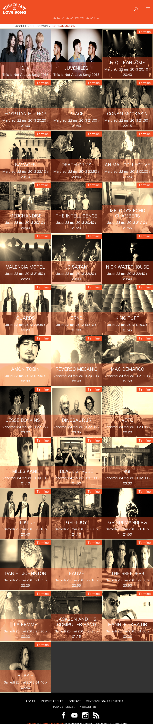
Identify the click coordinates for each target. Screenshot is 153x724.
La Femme (25, 625)
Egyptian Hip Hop (25, 114)
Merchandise (25, 216)
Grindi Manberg (127, 522)
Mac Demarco (127, 369)
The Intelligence (76, 216)
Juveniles (76, 68)
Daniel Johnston (25, 573)
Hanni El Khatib (127, 625)
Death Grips (76, 165)
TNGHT (127, 471)
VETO (127, 420)
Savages (25, 165)
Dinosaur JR (76, 420)
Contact (74, 701)
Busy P (25, 676)
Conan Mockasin (127, 114)
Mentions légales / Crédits (104, 701)
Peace (76, 114)
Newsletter (88, 707)
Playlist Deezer (64, 707)
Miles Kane (25, 471)
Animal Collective (127, 165)
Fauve (76, 573)
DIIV (25, 68)
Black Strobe (76, 471)
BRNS (76, 318)
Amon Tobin (25, 369)
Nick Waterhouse (127, 267)
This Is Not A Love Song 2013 (25, 74)
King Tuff (127, 318)
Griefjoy (76, 522)
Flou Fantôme (127, 63)
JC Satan (76, 267)
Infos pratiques (52, 701)
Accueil (31, 701)
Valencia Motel (25, 267)
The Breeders (127, 573)
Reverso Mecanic (76, 369)
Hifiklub (25, 522)
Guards (25, 318)
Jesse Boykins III (25, 420)
